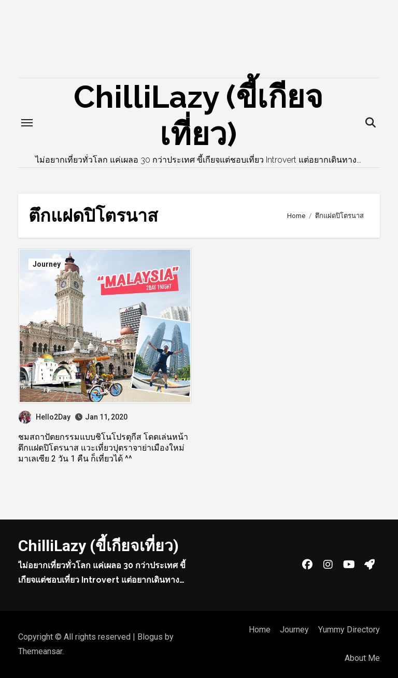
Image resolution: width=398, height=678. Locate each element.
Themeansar (40, 651)
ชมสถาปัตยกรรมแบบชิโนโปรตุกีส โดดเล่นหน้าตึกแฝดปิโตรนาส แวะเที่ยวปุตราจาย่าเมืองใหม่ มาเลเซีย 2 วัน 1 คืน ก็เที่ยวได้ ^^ (103, 448)
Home (260, 629)
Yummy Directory (349, 629)
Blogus (150, 637)
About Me (362, 658)
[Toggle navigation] (27, 123)
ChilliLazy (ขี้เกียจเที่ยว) (98, 546)
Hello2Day (44, 417)
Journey (47, 264)
